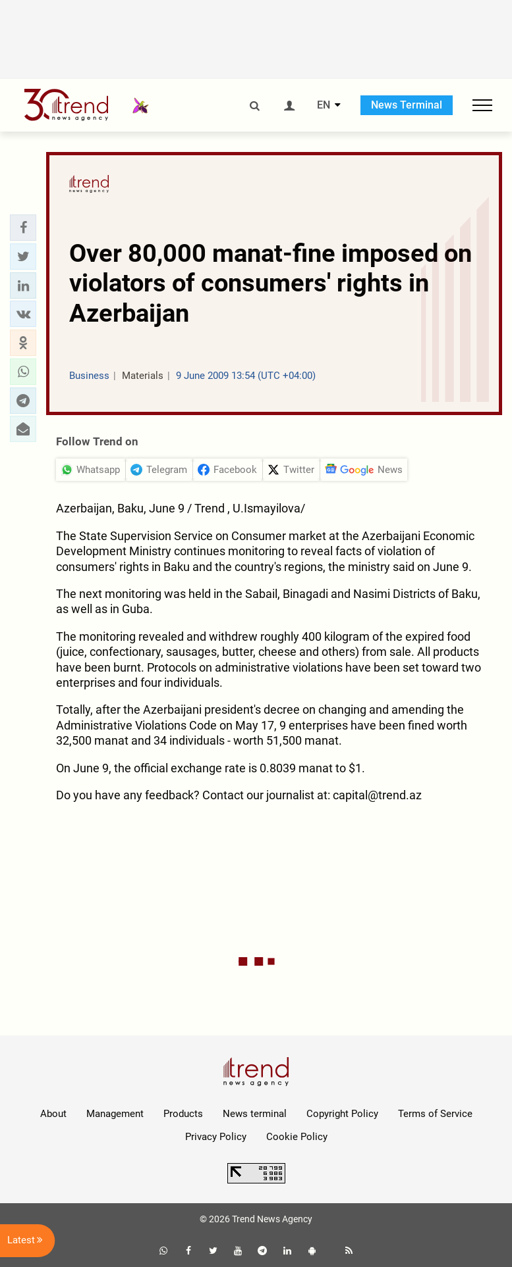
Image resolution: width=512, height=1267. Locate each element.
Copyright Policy (342, 1114)
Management (115, 1114)
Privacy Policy (215, 1137)
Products (183, 1114)
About (53, 1114)
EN (323, 105)
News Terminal (406, 105)
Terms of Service (435, 1114)
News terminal (255, 1114)
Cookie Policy (296, 1137)
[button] (23, 227)
